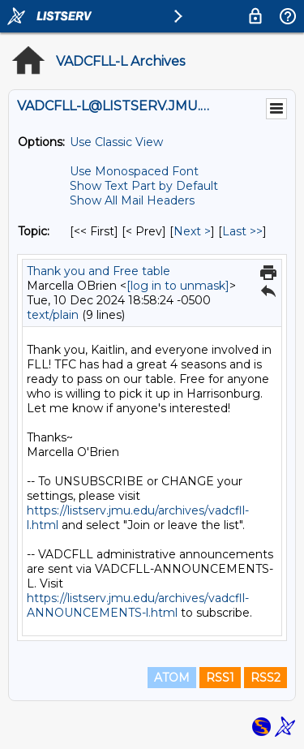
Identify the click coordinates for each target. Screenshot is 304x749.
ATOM (172, 677)
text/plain (53, 315)
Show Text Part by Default (144, 186)
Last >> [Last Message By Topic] (242, 231)
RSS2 (265, 677)
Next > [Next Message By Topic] (192, 231)
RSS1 (220, 677)
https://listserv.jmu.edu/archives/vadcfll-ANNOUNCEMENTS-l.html (138, 605)
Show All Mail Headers (132, 200)
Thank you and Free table (98, 271)
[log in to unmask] (177, 285)
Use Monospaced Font (134, 171)
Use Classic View (116, 142)
